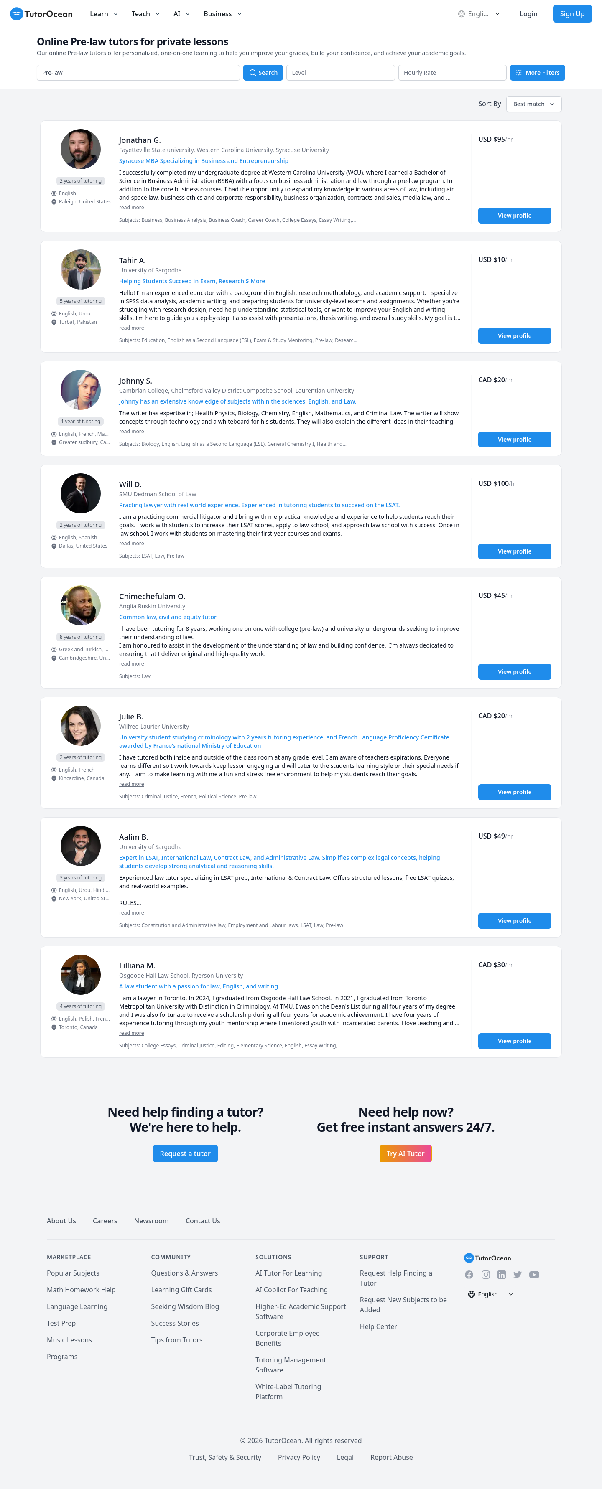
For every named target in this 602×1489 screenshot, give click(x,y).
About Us (61, 1220)
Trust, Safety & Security (225, 1457)
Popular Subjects (73, 1273)
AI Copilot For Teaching (291, 1289)
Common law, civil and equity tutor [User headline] (168, 617)
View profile (514, 215)
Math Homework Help (81, 1289)
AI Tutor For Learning (288, 1273)
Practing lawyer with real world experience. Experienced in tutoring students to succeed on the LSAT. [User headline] (259, 505)
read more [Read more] (131, 207)
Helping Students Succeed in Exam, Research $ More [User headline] (192, 281)
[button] (340, 73)
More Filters (537, 72)
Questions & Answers (184, 1273)
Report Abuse (391, 1457)
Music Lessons (69, 1339)
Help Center (378, 1326)
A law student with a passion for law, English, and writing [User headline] (198, 986)
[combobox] (138, 73)
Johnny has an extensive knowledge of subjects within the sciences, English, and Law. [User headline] (237, 401)
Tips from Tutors (177, 1339)
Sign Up (572, 13)
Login (529, 13)
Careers (105, 1220)
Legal (345, 1457)
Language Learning (77, 1306)
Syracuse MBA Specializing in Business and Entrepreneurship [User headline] (203, 161)
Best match (534, 104)
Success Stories (175, 1323)
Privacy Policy (299, 1457)
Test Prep (61, 1323)
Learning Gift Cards (181, 1289)
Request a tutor (185, 1153)
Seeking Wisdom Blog (185, 1306)
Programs (62, 1356)
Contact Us (203, 1220)
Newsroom (151, 1220)
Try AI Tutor (406, 1153)
